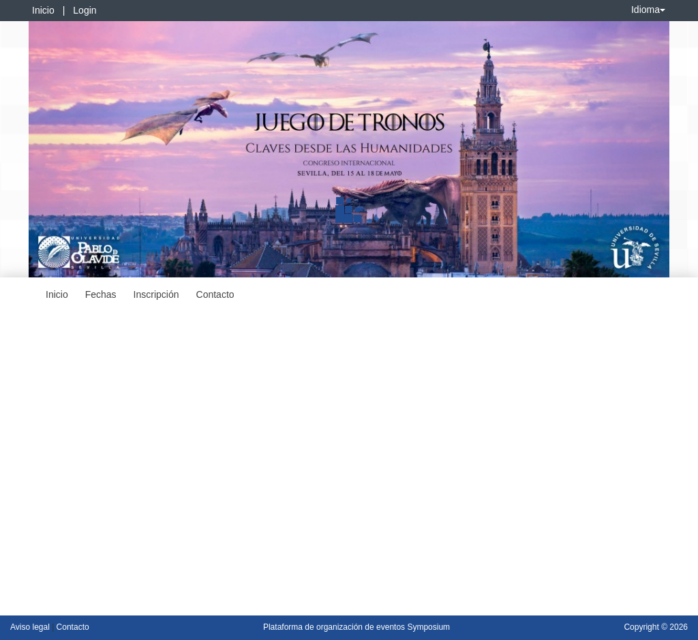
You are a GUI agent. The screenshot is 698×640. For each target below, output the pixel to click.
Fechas (101, 294)
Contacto (215, 294)
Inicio (43, 10)
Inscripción (156, 294)
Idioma (648, 9)
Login (84, 10)
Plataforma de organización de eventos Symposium (356, 627)
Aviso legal (31, 627)
